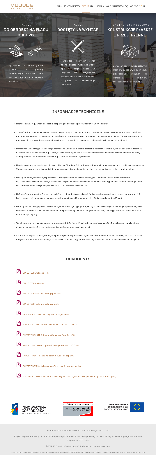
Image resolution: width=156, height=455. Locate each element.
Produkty (86, 6)
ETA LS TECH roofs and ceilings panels (41, 304)
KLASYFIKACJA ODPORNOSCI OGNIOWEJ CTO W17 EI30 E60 (50, 325)
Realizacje (94, 6)
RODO (131, 6)
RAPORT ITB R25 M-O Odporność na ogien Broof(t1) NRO (49, 335)
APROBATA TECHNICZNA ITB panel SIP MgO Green (46, 314)
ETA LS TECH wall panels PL (35, 273)
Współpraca (104, 6)
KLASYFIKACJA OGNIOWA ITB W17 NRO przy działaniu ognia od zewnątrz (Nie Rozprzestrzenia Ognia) (69, 376)
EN (144, 6)
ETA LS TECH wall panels (34, 283)
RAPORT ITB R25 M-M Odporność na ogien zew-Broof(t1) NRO (51, 345)
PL (142, 6)
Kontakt (137, 6)
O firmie (60, 6)
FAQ (126, 6)
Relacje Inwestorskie (72, 6)
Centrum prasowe (117, 6)
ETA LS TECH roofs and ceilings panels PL (42, 293)
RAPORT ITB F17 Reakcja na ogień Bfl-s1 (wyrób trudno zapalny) (52, 366)
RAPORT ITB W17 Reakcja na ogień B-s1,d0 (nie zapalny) (48, 356)
